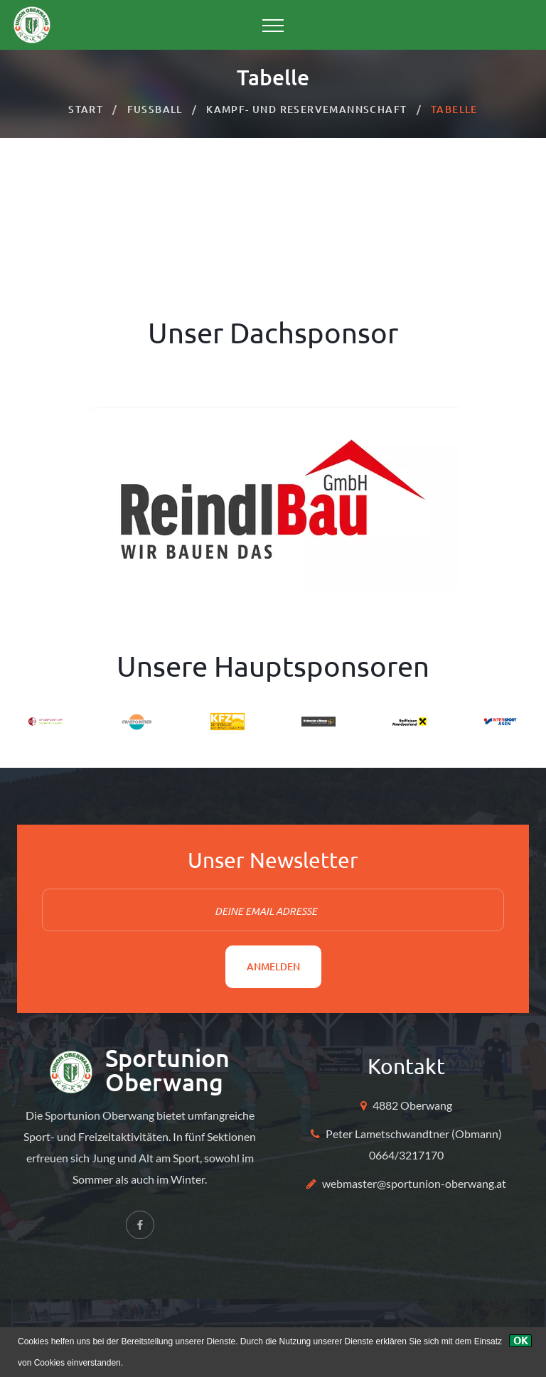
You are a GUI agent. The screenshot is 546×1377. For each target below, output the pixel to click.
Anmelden (273, 966)
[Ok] (520, 1340)
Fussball (155, 109)
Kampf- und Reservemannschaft (306, 109)
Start (85, 109)
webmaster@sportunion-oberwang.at (414, 1183)
